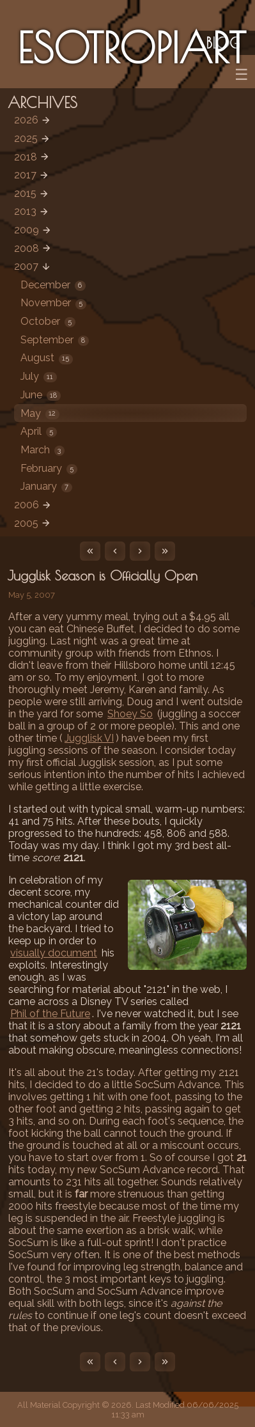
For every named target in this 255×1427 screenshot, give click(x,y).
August (46, 358)
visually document (53, 953)
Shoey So (130, 714)
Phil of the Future (50, 1014)
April (38, 431)
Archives (42, 102)
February (48, 468)
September (54, 340)
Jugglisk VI (89, 738)
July (38, 376)
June (40, 395)
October (47, 321)
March (42, 450)
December (53, 285)
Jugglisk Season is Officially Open (102, 575)
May (39, 413)
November (53, 303)
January (46, 486)
